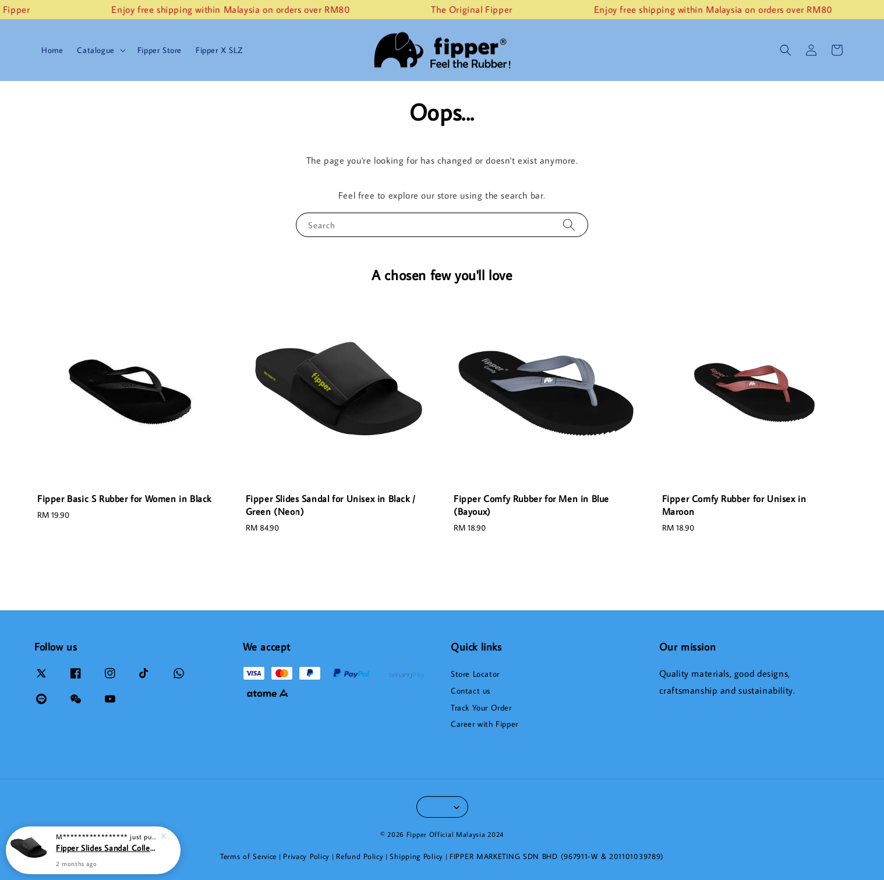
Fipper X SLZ (219, 50)
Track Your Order (481, 707)
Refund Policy (359, 856)
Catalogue (95, 50)
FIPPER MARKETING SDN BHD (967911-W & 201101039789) (557, 856)
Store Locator (475, 674)
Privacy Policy (306, 856)
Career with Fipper (484, 724)
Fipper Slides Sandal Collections (107, 847)
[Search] (569, 224)
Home (52, 50)
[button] (785, 50)
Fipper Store (159, 50)
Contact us (470, 690)
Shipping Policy (416, 856)
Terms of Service (248, 856)
